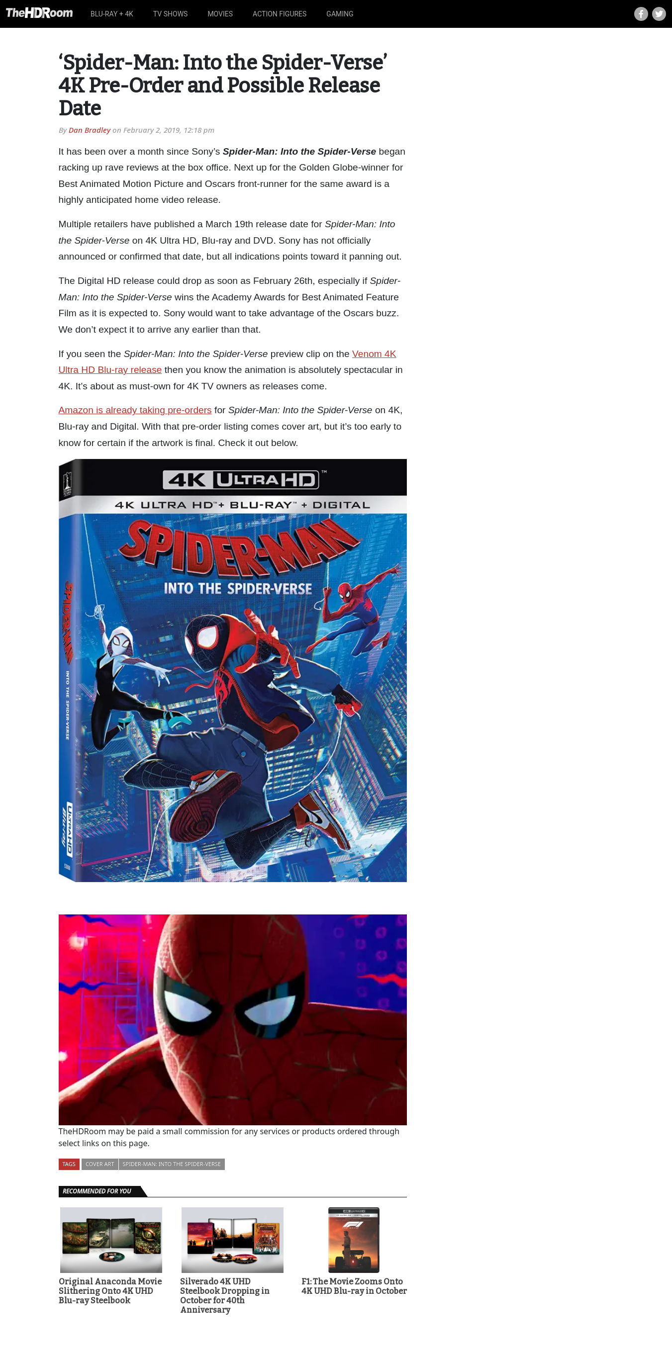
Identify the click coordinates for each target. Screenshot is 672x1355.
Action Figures (279, 14)
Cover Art (100, 1164)
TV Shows (170, 14)
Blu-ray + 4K (112, 14)
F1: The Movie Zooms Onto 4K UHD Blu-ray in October (354, 1286)
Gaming (339, 14)
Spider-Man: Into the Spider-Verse (172, 1164)
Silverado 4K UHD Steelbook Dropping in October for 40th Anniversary (225, 1296)
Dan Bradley (89, 130)
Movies (220, 14)
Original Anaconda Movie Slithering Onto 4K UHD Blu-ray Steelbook (110, 1291)
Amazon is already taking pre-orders (135, 410)
